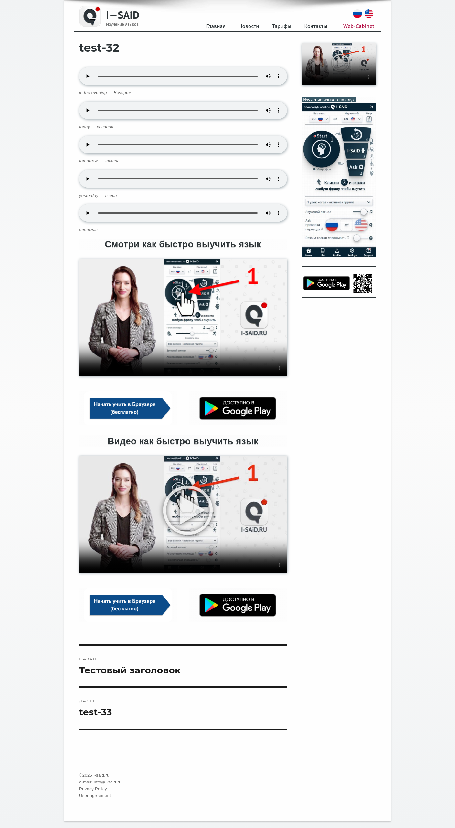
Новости (248, 26)
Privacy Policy (93, 788)
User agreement (95, 795)
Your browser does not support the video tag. (183, 317)
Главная (216, 26)
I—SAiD (122, 15)
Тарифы (281, 26)
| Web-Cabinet (357, 26)
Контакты (315, 26)
